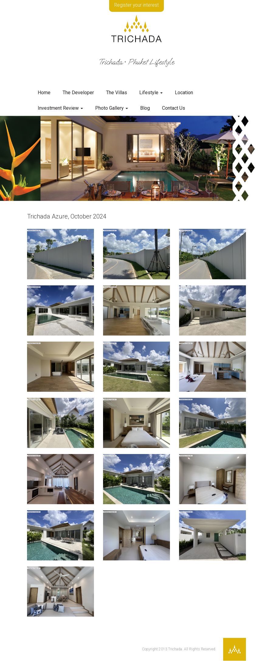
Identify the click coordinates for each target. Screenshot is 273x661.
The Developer (78, 92)
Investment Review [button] (60, 108)
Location (184, 92)
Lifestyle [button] (151, 92)
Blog (145, 108)
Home (44, 92)
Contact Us (173, 108)
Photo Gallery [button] (111, 108)
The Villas (116, 92)
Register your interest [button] (136, 5)
